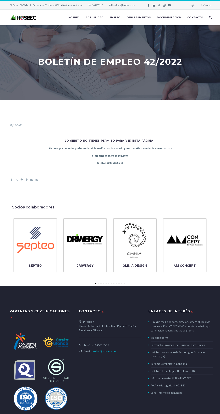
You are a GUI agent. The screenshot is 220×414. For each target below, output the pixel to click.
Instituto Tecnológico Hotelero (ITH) (173, 371)
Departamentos (139, 17)
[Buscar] (210, 17)
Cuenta (207, 5)
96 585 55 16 (102, 345)
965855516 (97, 5)
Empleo (115, 17)
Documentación (169, 17)
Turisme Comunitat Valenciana (169, 363)
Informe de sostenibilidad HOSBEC (171, 378)
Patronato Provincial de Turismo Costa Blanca (178, 345)
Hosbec (74, 17)
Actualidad (94, 17)
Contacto (195, 17)
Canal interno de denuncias (166, 392)
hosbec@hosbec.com (123, 5)
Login (192, 5)
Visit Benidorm (159, 337)
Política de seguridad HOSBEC (168, 385)
